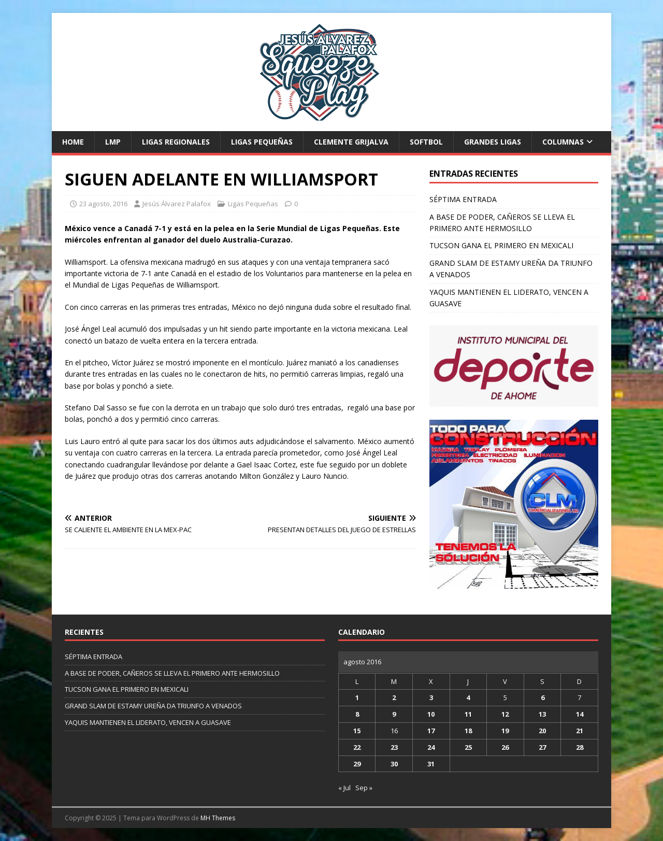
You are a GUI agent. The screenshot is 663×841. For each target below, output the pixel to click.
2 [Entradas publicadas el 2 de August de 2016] (394, 697)
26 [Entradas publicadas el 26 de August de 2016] (505, 747)
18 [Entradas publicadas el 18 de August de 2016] (468, 730)
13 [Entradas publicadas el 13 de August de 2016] (542, 714)
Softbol (426, 142)
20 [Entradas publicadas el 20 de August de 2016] (542, 730)
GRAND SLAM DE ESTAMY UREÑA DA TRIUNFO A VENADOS (153, 705)
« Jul (344, 787)
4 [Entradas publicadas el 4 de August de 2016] (468, 697)
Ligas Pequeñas (262, 142)
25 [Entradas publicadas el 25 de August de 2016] (468, 747)
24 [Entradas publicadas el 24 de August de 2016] (431, 747)
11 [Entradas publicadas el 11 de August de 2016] (468, 714)
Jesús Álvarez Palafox (176, 203)
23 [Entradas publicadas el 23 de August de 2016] (394, 747)
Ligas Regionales (176, 142)
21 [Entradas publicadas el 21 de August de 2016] (579, 730)
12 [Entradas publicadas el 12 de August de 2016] (505, 714)
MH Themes (217, 818)
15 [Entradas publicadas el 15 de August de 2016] (357, 730)
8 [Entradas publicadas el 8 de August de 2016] (357, 714)
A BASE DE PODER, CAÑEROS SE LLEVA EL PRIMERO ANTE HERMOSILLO (172, 673)
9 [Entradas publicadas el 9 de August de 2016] (394, 714)
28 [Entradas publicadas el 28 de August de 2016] (579, 747)
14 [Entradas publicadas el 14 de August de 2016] (579, 714)
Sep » (363, 787)
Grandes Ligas (492, 142)
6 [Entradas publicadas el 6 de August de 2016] (542, 697)
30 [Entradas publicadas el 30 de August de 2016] (394, 763)
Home (73, 142)
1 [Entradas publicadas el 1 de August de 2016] (357, 697)
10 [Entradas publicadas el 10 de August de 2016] (431, 714)
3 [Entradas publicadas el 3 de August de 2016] (431, 697)
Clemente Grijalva (351, 142)
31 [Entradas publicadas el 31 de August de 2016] (431, 763)
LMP (113, 142)
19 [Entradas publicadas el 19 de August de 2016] (505, 730)
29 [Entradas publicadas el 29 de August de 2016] (357, 763)
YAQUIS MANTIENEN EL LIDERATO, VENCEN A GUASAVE (148, 722)
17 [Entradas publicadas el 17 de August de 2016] (431, 730)
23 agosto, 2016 (103, 203)
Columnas (563, 142)
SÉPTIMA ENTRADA (463, 199)
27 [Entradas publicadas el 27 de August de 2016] (542, 747)
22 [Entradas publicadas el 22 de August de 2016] (357, 747)
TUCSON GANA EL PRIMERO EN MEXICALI (501, 245)
